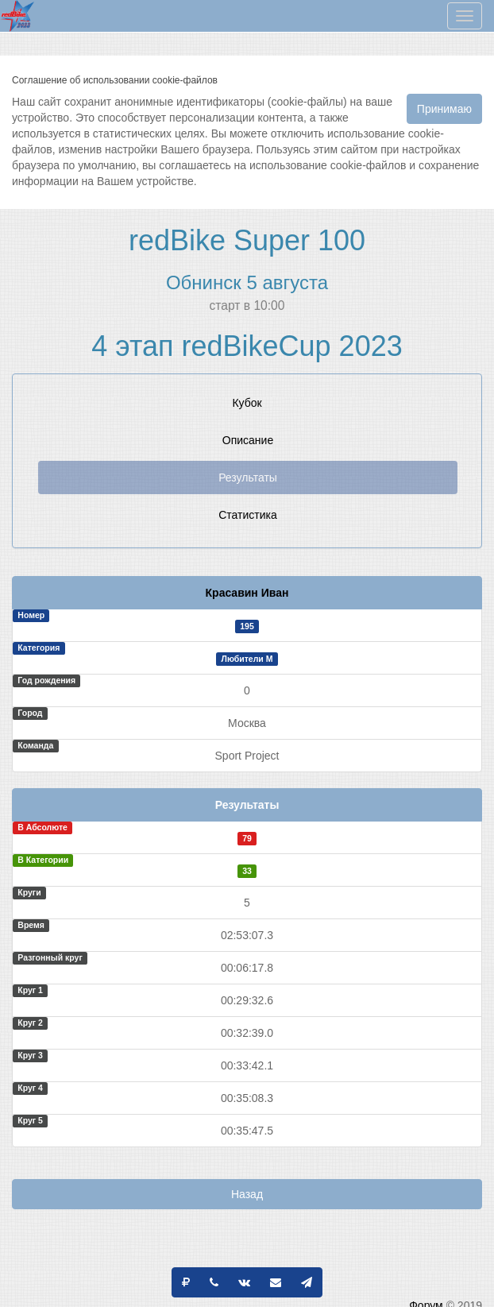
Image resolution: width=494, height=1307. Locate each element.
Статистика (247, 514)
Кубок (246, 402)
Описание (247, 440)
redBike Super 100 (247, 240)
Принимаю (444, 108)
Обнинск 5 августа (247, 282)
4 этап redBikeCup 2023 (246, 346)
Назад (247, 1194)
